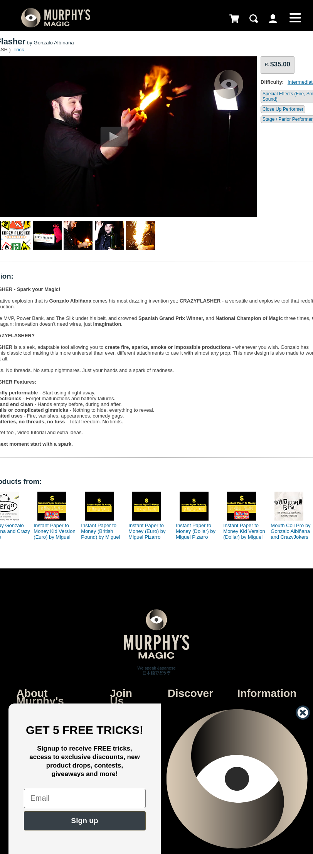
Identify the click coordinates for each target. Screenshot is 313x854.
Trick (18, 49)
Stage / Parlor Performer (288, 119)
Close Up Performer (283, 109)
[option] (52, 513)
